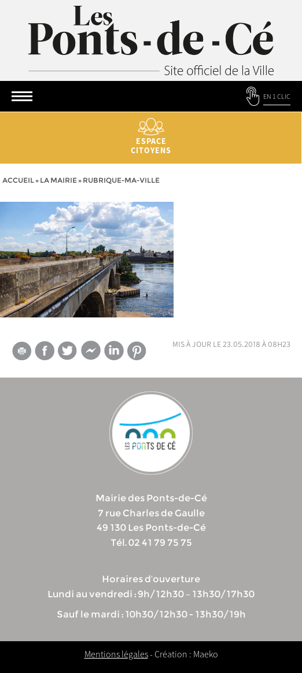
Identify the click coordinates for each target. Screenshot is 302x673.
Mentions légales (116, 654)
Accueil (18, 180)
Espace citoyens (151, 137)
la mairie (58, 180)
